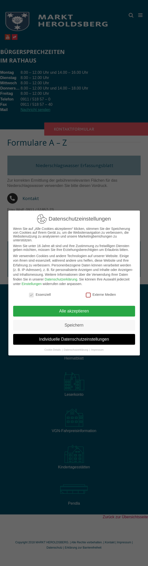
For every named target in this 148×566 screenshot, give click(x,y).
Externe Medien (101, 293)
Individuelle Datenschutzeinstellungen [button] (74, 337)
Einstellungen (32, 282)
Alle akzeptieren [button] (74, 309)
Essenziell (40, 293)
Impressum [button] (97, 348)
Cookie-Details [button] (52, 348)
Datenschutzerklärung (61, 278)
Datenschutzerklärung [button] (76, 348)
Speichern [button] (74, 323)
